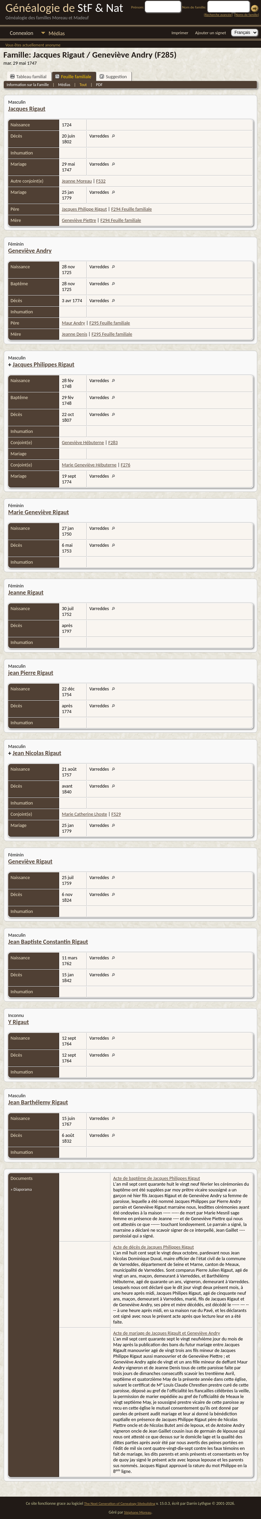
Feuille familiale (73, 77)
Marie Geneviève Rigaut (38, 512)
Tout (83, 84)
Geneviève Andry (30, 250)
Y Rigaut (18, 1022)
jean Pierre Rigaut (30, 673)
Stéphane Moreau (137, 1512)
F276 (125, 465)
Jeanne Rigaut (26, 592)
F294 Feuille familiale (131, 209)
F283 (113, 442)
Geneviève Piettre (79, 220)
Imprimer (180, 32)
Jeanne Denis (74, 334)
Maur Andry (73, 323)
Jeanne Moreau (77, 181)
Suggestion (113, 77)
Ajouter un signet (210, 32)
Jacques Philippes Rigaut (43, 364)
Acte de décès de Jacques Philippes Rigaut (153, 1247)
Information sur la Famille (27, 84)
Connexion (21, 33)
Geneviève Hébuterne (83, 442)
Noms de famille (247, 15)
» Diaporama (21, 1189)
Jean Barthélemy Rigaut (38, 1102)
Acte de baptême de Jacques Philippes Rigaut (156, 1178)
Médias (57, 33)
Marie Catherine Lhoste (84, 814)
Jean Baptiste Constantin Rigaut (48, 941)
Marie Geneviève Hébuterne (89, 465)
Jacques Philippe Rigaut (84, 209)
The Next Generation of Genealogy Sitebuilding (119, 1503)
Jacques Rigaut (27, 108)
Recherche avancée (218, 15)
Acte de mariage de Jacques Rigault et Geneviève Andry (166, 1333)
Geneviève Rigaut (30, 861)
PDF (99, 84)
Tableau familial (28, 77)
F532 (101, 181)
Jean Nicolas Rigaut (37, 753)
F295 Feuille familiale (109, 323)
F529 (116, 814)
